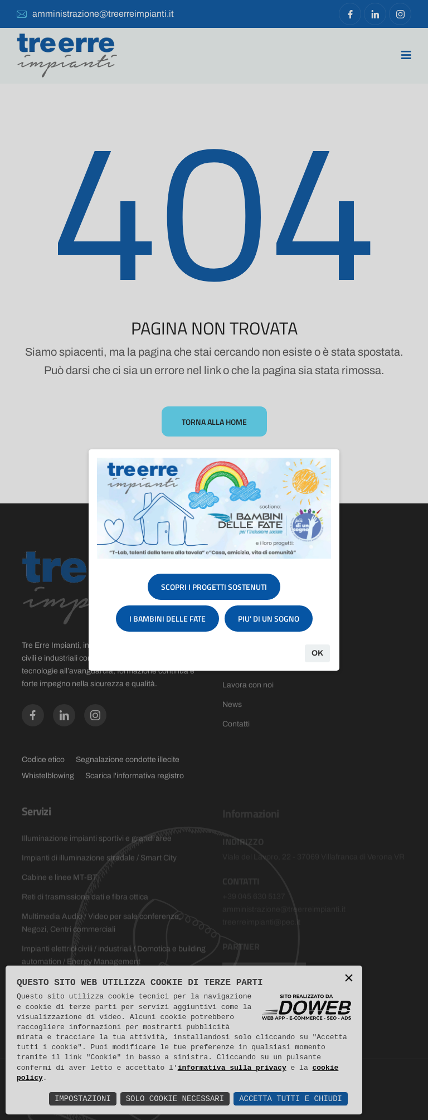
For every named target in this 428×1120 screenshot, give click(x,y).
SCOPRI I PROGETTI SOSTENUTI (214, 587)
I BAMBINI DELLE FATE (167, 618)
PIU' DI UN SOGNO (268, 618)
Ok (317, 653)
